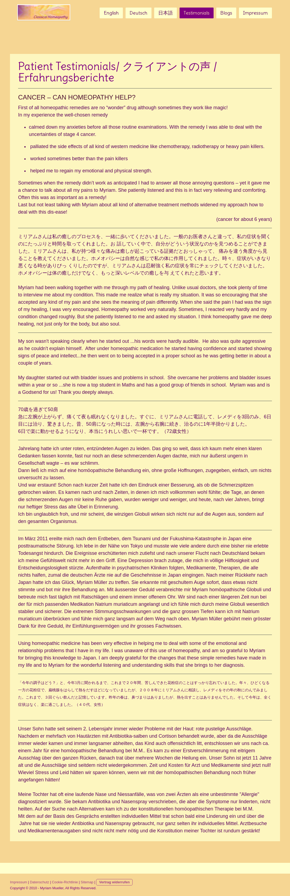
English (111, 13)
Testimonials (197, 13)
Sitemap (87, 882)
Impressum (255, 13)
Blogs (226, 13)
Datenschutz (39, 882)
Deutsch (138, 13)
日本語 (165, 13)
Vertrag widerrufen (114, 882)
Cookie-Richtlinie (65, 882)
